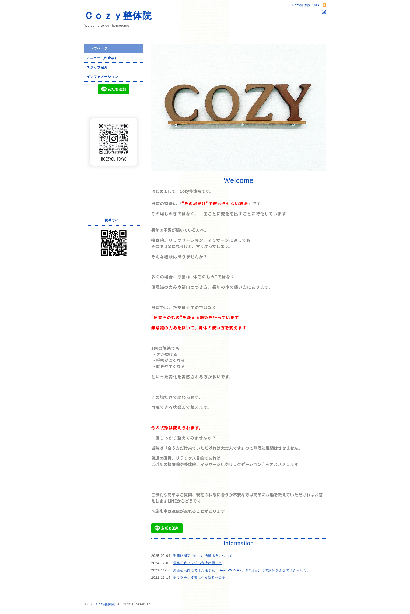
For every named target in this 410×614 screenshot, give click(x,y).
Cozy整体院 (105, 604)
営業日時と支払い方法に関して (197, 563)
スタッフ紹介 (97, 67)
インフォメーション (102, 77)
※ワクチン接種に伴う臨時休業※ (199, 578)
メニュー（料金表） (102, 58)
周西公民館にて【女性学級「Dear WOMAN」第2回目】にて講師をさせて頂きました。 (241, 570)
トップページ (97, 48)
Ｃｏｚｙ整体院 (118, 15)
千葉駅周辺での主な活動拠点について (203, 556)
